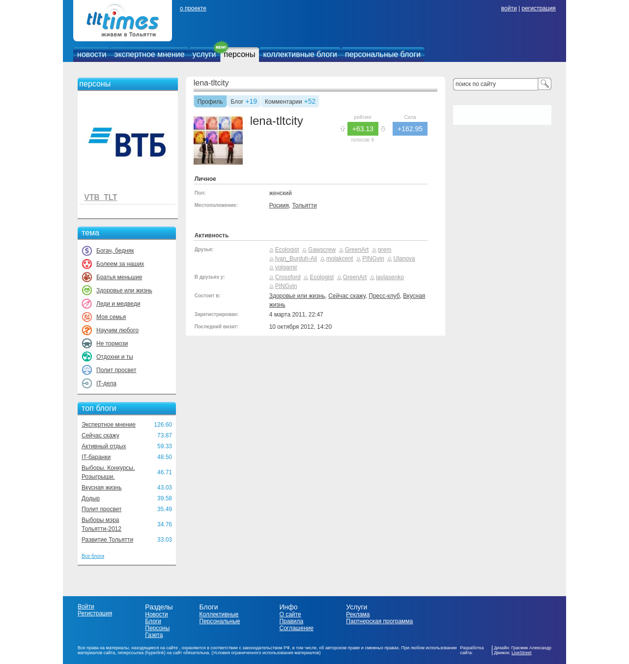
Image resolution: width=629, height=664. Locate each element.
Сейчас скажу (100, 435)
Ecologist (287, 249)
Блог (237, 102)
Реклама (358, 614)
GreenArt (357, 249)
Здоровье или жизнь (124, 290)
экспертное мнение (149, 54)
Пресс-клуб (384, 295)
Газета (154, 635)
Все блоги (93, 556)
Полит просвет (116, 370)
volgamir (286, 267)
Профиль (210, 102)
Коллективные (219, 614)
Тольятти (304, 205)
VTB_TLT (100, 197)
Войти (86, 606)
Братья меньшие (119, 277)
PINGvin (373, 258)
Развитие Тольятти (107, 539)
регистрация (538, 8)
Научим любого (117, 330)
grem (384, 249)
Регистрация (95, 613)
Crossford (288, 277)
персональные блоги (383, 54)
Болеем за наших (120, 263)
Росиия (279, 205)
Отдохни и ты (114, 356)
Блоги (153, 621)
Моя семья (111, 317)
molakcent (339, 258)
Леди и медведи (118, 303)
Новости (156, 614)
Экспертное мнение (109, 424)
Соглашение (296, 628)
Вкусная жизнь (102, 487)
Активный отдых (104, 446)
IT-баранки (96, 457)
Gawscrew (322, 249)
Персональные (220, 621)
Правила (291, 621)
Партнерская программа (379, 621)
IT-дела (106, 383)
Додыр (91, 498)
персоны (240, 54)
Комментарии (283, 102)
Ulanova (404, 258)
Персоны (157, 628)
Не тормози (112, 343)
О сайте (290, 614)
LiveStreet (522, 652)
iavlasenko (390, 277)
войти (509, 8)
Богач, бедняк (115, 250)
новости (91, 54)
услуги (204, 54)
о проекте (193, 8)
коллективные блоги (300, 54)
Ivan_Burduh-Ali (296, 258)
